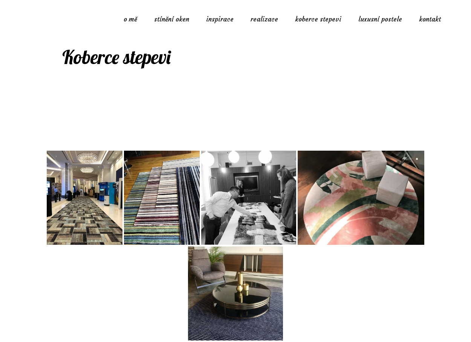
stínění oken (171, 19)
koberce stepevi (318, 19)
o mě (130, 19)
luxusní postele (380, 19)
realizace (264, 19)
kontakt (430, 19)
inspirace (220, 19)
